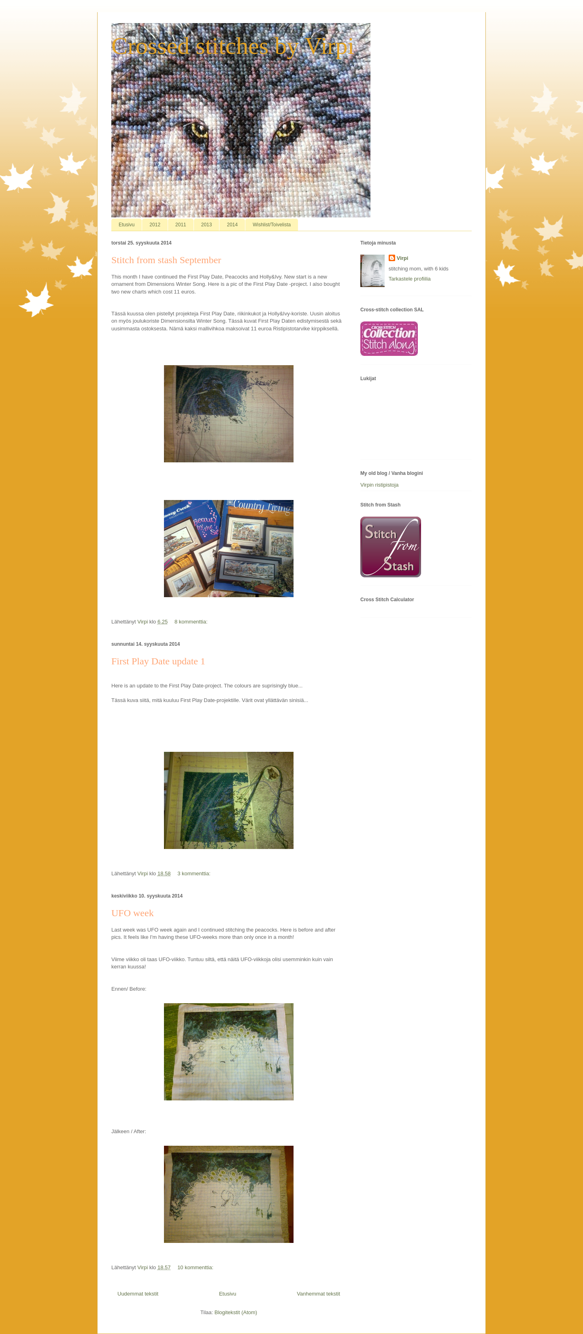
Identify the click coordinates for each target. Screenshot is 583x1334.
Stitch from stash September (166, 260)
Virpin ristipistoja (379, 485)
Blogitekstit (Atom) (236, 1312)
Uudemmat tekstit (137, 1294)
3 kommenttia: (194, 873)
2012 (154, 225)
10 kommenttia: (196, 1267)
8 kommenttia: (191, 622)
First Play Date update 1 (158, 661)
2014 (232, 225)
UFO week (132, 913)
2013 (206, 225)
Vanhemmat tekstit (318, 1294)
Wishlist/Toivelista (272, 225)
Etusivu (126, 225)
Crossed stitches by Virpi (232, 45)
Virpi (403, 258)
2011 (180, 225)
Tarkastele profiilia (410, 279)
